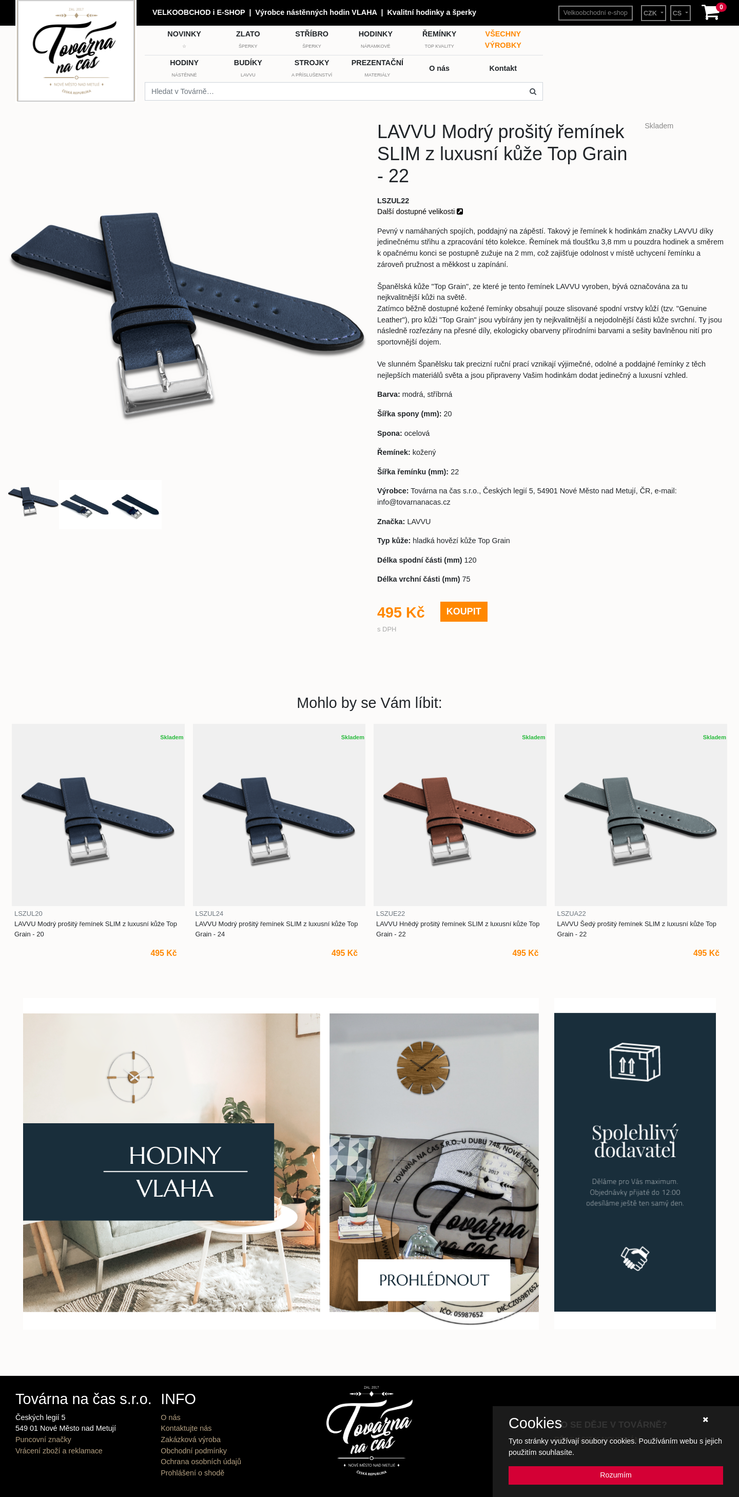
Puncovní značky (43, 1439)
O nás (170, 1417)
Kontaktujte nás (186, 1428)
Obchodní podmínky (194, 1451)
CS (678, 13)
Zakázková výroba (191, 1439)
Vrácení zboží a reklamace (59, 1451)
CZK (651, 13)
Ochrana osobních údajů (201, 1461)
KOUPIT (463, 611)
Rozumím (616, 1475)
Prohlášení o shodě (192, 1473)
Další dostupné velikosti (420, 211)
